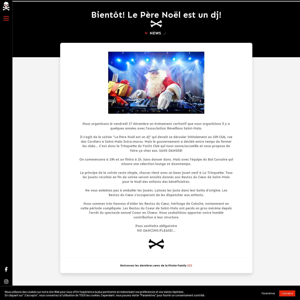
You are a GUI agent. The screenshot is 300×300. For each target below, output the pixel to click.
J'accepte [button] (287, 293)
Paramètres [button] (268, 293)
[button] (6, 18)
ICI (189, 265)
